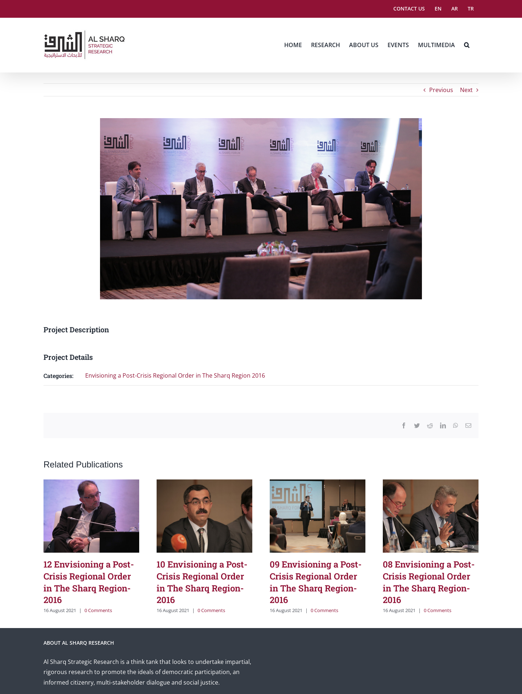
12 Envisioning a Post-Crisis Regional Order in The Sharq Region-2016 (89, 582)
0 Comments (98, 610)
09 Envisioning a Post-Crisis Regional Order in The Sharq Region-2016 (316, 582)
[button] (466, 45)
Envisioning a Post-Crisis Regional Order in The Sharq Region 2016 (175, 375)
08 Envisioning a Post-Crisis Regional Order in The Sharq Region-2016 (429, 582)
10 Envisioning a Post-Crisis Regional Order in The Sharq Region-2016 (202, 582)
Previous (441, 90)
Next (466, 90)
